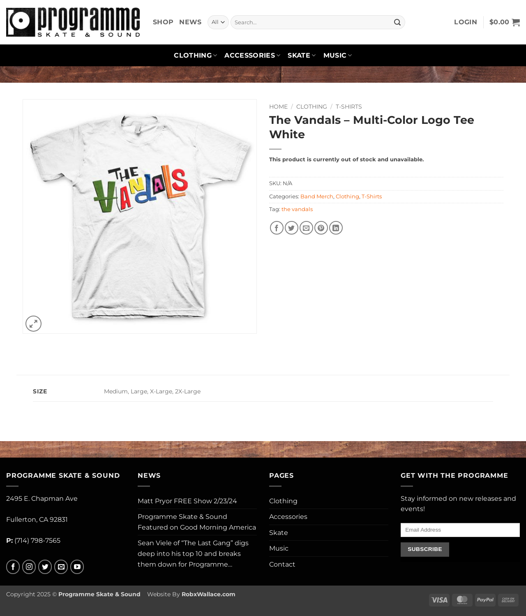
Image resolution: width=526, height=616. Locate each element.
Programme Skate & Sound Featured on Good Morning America (197, 522)
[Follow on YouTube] (77, 567)
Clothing (195, 55)
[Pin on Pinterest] (321, 228)
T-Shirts (349, 106)
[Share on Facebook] (277, 228)
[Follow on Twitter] (45, 567)
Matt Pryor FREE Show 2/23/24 (187, 501)
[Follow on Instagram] (29, 567)
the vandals (297, 209)
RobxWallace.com (208, 594)
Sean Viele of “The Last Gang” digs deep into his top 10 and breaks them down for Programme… (193, 553)
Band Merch (316, 196)
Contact (282, 564)
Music (337, 55)
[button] (465, 22)
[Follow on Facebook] (13, 567)
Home (278, 106)
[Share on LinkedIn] (336, 228)
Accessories (252, 55)
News (190, 22)
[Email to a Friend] (306, 228)
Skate (302, 55)
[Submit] (397, 22)
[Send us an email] (61, 567)
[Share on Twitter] (291, 228)
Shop (163, 22)
